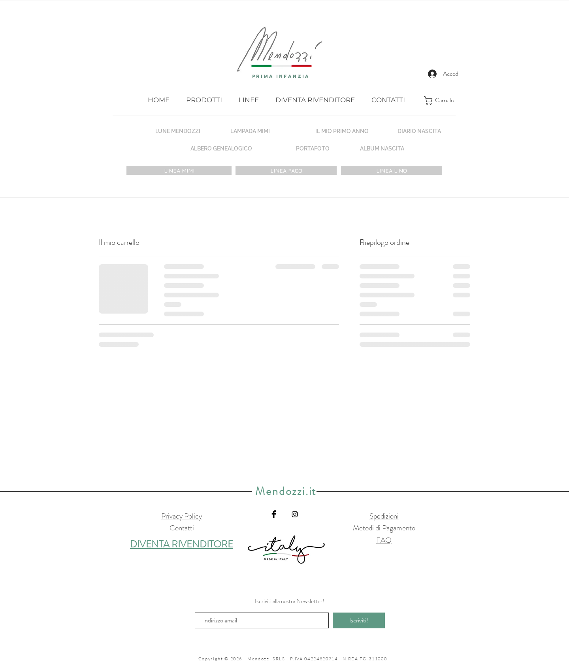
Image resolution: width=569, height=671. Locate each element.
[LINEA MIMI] (179, 170)
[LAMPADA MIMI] (250, 131)
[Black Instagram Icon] (295, 514)
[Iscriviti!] (359, 620)
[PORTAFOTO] (312, 148)
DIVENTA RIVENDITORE (181, 544)
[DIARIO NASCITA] (419, 131)
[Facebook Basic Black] (274, 514)
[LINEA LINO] (392, 170)
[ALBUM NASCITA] (382, 148)
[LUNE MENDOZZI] (177, 131)
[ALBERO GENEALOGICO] (221, 148)
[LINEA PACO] (286, 170)
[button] (444, 100)
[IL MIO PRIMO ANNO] (342, 131)
